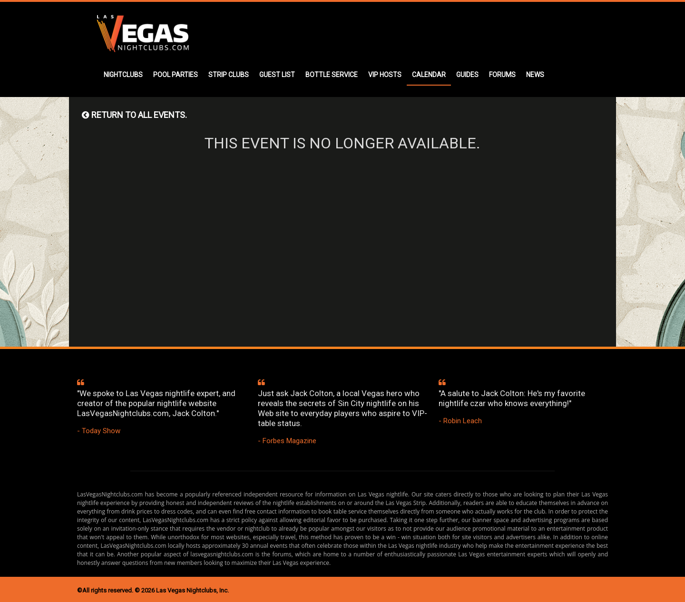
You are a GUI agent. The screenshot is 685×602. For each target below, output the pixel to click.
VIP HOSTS (384, 74)
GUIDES (467, 74)
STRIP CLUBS (228, 74)
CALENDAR (429, 74)
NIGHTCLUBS (123, 74)
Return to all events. (134, 115)
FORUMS (502, 74)
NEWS (535, 74)
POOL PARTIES (175, 74)
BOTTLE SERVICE (331, 74)
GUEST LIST (277, 74)
